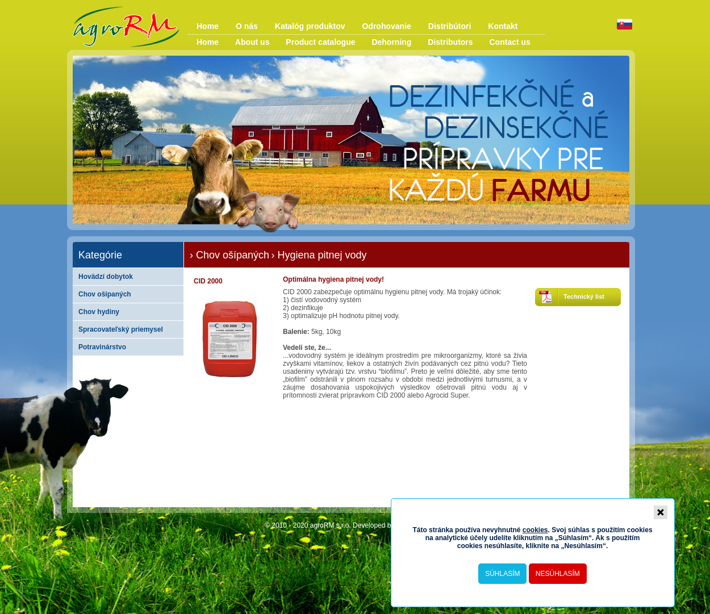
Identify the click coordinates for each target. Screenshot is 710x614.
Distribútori (449, 26)
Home (208, 26)
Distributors (450, 42)
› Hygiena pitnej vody (318, 255)
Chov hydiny (98, 312)
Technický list (583, 296)
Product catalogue (320, 42)
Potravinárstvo (102, 347)
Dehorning (391, 42)
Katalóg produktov (310, 26)
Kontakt (502, 26)
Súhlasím (502, 574)
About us (252, 42)
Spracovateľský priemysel (120, 329)
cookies (535, 530)
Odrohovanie (386, 26)
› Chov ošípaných (229, 255)
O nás (247, 26)
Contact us (510, 42)
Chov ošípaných (104, 294)
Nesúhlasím (558, 574)
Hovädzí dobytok (105, 277)
